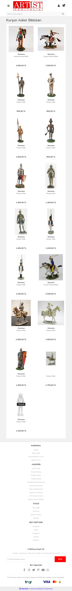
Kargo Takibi (36, 453)
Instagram (36, 533)
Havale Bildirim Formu (36, 457)
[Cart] (63, 5)
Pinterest (36, 540)
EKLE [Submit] (60, 559)
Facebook (36, 526)
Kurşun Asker (21, 102)
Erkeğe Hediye (36, 475)
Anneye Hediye (36, 472)
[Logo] (28, 6)
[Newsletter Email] (30, 559)
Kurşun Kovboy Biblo (21, 56)
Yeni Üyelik (36, 508)
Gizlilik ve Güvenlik (36, 486)
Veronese (21, 54)
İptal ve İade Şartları (36, 489)
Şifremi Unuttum (36, 515)
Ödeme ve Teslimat (36, 493)
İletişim (36, 450)
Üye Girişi (36, 511)
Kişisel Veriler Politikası (36, 499)
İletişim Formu (36, 460)
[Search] (36, 14)
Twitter (36, 530)
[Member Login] (59, 6)
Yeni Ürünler (36, 468)
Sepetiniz (36, 518)
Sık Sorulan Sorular (36, 496)
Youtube (36, 537)
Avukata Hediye (36, 479)
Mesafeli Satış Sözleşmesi (36, 482)
